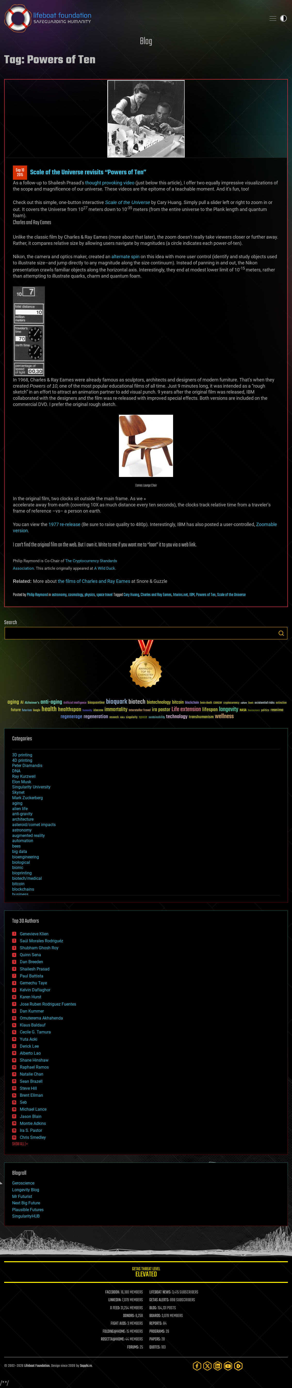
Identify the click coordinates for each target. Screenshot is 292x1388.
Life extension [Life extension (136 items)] (186, 709)
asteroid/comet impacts (34, 824)
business (20, 894)
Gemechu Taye (33, 983)
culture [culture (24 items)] (244, 703)
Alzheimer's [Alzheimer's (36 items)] (32, 703)
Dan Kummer (32, 1011)
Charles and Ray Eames (156, 595)
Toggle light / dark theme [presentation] (283, 18)
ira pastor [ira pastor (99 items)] (161, 710)
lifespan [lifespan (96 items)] (210, 710)
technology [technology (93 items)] (177, 717)
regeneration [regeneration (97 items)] (96, 717)
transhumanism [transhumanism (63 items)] (201, 717)
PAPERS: (155, 1339)
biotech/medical (27, 878)
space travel (104, 595)
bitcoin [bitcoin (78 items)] (178, 702)
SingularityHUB (26, 1216)
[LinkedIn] (218, 1365)
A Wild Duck (104, 568)
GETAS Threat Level (146, 1273)
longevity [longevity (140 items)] (228, 709)
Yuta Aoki (28, 1039)
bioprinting (22, 873)
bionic (17, 867)
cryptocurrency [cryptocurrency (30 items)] (231, 703)
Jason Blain (31, 1116)
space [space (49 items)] (143, 717)
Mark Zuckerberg (27, 797)
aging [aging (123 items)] (13, 702)
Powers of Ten (206, 595)
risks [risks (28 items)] (122, 717)
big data (19, 851)
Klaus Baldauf (33, 1025)
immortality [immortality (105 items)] (115, 710)
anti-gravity (22, 813)
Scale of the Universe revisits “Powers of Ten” (88, 172)
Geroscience (23, 1183)
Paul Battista (31, 976)
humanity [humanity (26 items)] (87, 710)
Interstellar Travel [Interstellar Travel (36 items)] (140, 710)
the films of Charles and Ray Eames (94, 581)
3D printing (22, 754)
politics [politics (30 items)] (265, 710)
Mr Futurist (22, 1196)
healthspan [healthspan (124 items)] (69, 710)
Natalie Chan (31, 1074)
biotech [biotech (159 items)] (136, 702)
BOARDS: (155, 1316)
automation (22, 840)
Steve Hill (28, 1088)
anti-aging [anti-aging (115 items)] (51, 702)
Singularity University (31, 787)
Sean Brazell (31, 1081)
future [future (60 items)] (16, 710)
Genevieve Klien (34, 933)
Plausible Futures (28, 1209)
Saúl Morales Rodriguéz (41, 940)
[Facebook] (197, 1365)
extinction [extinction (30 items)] (281, 703)
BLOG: (153, 1308)
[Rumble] (238, 1365)
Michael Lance (33, 1109)
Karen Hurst (30, 996)
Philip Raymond (37, 595)
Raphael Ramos (34, 1067)
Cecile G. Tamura (35, 1032)
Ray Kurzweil (24, 776)
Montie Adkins (33, 1123)
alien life (20, 808)
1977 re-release (64, 524)
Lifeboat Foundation (37, 1366)
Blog (146, 41)
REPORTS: (155, 1323)
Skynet (18, 792)
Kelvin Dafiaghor (35, 989)
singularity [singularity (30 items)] (131, 717)
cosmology (75, 595)
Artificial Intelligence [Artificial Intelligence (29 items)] (74, 703)
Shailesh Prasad (35, 969)
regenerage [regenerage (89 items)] (71, 717)
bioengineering (25, 856)
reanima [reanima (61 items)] (277, 710)
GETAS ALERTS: (159, 1300)
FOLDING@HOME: (114, 1331)
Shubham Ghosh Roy (39, 947)
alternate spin (125, 256)
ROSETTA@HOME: (113, 1339)
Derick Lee (29, 1046)
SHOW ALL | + (20, 1144)
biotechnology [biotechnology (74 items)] (159, 702)
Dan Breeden (31, 961)
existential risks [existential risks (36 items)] (264, 703)
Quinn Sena (30, 954)
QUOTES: (154, 1347)
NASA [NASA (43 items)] (243, 710)
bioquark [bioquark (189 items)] (116, 702)
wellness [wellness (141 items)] (224, 716)
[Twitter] (207, 1365)
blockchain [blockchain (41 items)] (192, 703)
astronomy (59, 595)
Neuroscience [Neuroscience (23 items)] (254, 710)
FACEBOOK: (112, 1292)
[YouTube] (228, 1365)
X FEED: (115, 1308)
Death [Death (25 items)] (250, 703)
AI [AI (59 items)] (21, 702)
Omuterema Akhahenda (41, 1018)
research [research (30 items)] (114, 717)
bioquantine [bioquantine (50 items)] (96, 702)
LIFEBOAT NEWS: (160, 1292)
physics (90, 595)
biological (21, 862)
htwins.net (180, 595)
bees (16, 846)
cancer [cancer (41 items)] (217, 703)
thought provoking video (109, 182)
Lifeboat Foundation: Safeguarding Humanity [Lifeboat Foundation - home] (133, 18)
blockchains (23, 889)
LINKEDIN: (114, 1300)
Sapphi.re (86, 1366)
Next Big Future (26, 1203)
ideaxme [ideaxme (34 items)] (98, 710)
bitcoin (18, 883)
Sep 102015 (20, 172)
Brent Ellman (31, 1095)
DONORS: (129, 1316)
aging (17, 803)
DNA (16, 771)
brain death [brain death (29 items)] (206, 703)
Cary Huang (131, 595)
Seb (23, 1102)
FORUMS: (133, 1347)
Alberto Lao (30, 1053)
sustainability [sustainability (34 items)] (157, 717)
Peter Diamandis (27, 765)
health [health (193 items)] (49, 709)
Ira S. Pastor (31, 1130)
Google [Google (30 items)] (36, 710)
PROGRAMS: (157, 1331)
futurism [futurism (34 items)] (27, 710)
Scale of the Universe (231, 595)
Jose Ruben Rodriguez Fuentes (48, 1004)
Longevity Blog (25, 1189)
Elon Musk (21, 781)
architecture (23, 819)
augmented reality (28, 835)
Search (281, 633)
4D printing (22, 760)
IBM (191, 595)
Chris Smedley (33, 1137)
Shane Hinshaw (34, 1060)
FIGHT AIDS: (119, 1323)
